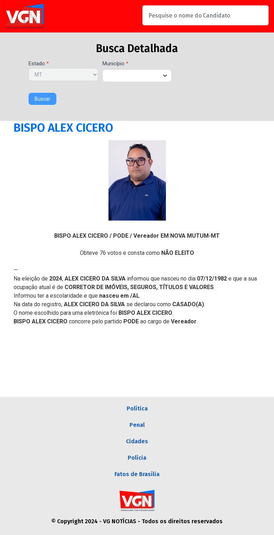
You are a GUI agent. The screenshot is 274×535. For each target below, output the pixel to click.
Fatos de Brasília (137, 474)
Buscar (42, 99)
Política (137, 408)
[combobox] (205, 15)
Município (115, 64)
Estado (39, 64)
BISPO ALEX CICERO (63, 128)
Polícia (137, 457)
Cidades (137, 441)
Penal (137, 425)
